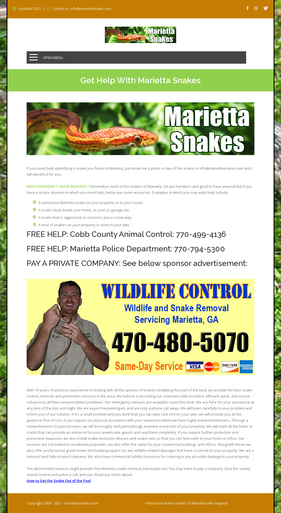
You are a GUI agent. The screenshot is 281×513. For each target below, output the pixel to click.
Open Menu (53, 57)
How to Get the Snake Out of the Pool (59, 480)
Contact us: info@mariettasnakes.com (81, 8)
